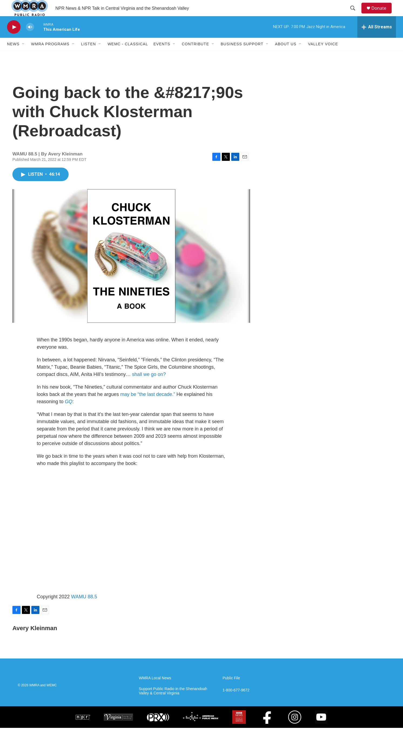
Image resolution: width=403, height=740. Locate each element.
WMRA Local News (155, 690)
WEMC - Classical (128, 56)
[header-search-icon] (355, 14)
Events (161, 56)
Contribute (195, 56)
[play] (13, 39)
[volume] (30, 39)
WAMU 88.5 (84, 609)
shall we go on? (149, 386)
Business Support (242, 56)
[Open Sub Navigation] (23, 56)
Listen (88, 56)
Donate (382, 14)
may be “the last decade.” (147, 406)
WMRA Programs (50, 56)
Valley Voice (323, 56)
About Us (285, 56)
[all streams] (376, 39)
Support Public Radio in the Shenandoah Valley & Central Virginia (173, 703)
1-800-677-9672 (236, 702)
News (13, 56)
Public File (231, 690)
